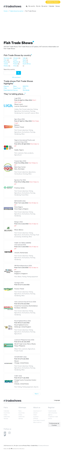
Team (35, 414)
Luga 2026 (17, 98)
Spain (24, 60)
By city (38, 6)
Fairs (6, 407)
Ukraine (15, 58)
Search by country (9, 69)
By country (32, 6)
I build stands (52, 411)
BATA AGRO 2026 (20, 201)
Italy (5, 60)
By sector (45, 6)
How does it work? (39, 420)
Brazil (24, 62)
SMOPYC (26, 86)
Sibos (15, 86)
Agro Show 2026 (19, 119)
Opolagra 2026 (19, 282)
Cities (5, 414)
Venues (57, 6)
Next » (37, 393)
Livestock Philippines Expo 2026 (24, 340)
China (15, 65)
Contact (36, 416)
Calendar (51, 6)
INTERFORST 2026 (20, 357)
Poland (15, 64)
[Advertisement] (32, 25)
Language (57, 400)
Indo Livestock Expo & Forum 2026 (25, 301)
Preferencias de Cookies (54, 424)
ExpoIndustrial (8, 90)
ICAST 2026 (18, 376)
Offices (35, 418)
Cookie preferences (44, 445)
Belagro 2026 (18, 222)
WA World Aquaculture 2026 (23, 265)
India (24, 58)
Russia (6, 62)
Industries (7, 416)
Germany (6, 58)
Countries (7, 413)
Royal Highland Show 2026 (22, 321)
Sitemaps (22, 407)
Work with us (37, 422)
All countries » (16, 77)
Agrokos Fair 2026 (20, 180)
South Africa (27, 64)
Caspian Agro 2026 (20, 161)
